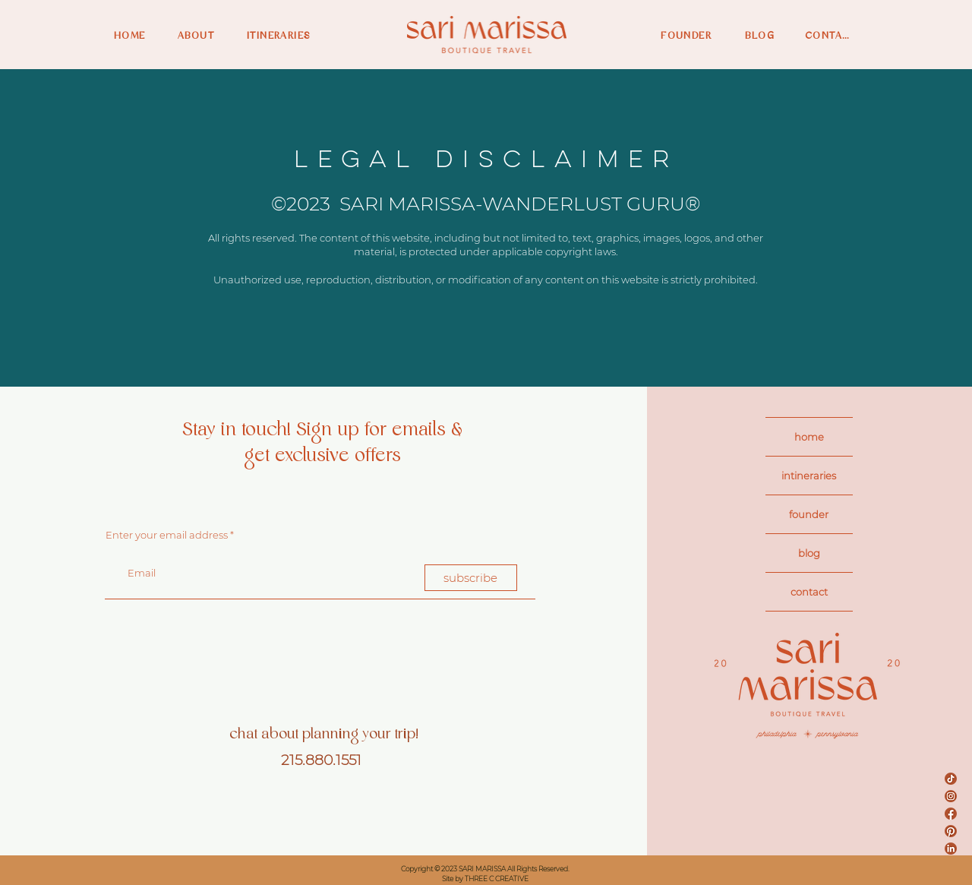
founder (808, 514)
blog (809, 553)
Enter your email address (167, 535)
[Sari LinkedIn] (951, 848)
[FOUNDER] (681, 36)
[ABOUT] (200, 36)
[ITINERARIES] (287, 36)
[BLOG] (752, 36)
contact (809, 592)
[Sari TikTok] (951, 779)
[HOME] (136, 36)
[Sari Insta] (951, 796)
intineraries (808, 475)
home (809, 437)
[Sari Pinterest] (951, 831)
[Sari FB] (951, 814)
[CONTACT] (830, 36)
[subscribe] (470, 577)
